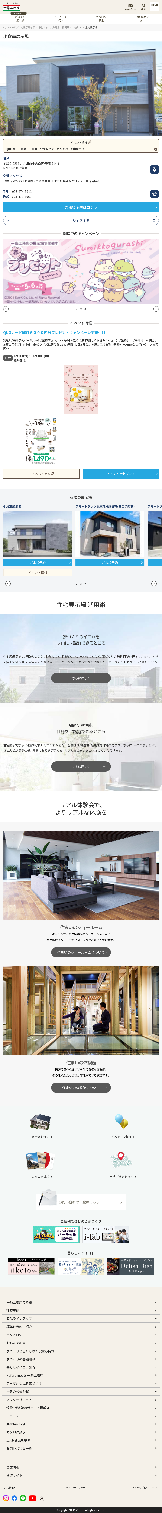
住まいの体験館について (81, 1087)
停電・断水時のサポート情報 (27, 1407)
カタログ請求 (101, 18)
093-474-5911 (22, 191)
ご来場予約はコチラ (81, 207)
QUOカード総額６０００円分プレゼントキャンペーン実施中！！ (45, 149)
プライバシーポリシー (73, 1487)
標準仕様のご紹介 (19, 1326)
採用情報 (9, 1487)
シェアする (81, 220)
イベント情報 (37, 572)
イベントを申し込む (120, 473)
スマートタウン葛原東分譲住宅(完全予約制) (105, 506)
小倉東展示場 (12, 506)
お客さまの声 (16, 1343)
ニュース (12, 1416)
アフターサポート (19, 1399)
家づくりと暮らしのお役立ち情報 (31, 1350)
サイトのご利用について (145, 1487)
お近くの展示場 (18, 18)
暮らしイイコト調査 (20, 1367)
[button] (6, 309)
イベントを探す (60, 18)
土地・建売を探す (142, 18)
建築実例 (12, 1310)
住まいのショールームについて (81, 952)
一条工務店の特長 (19, 1302)
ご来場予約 (38, 562)
